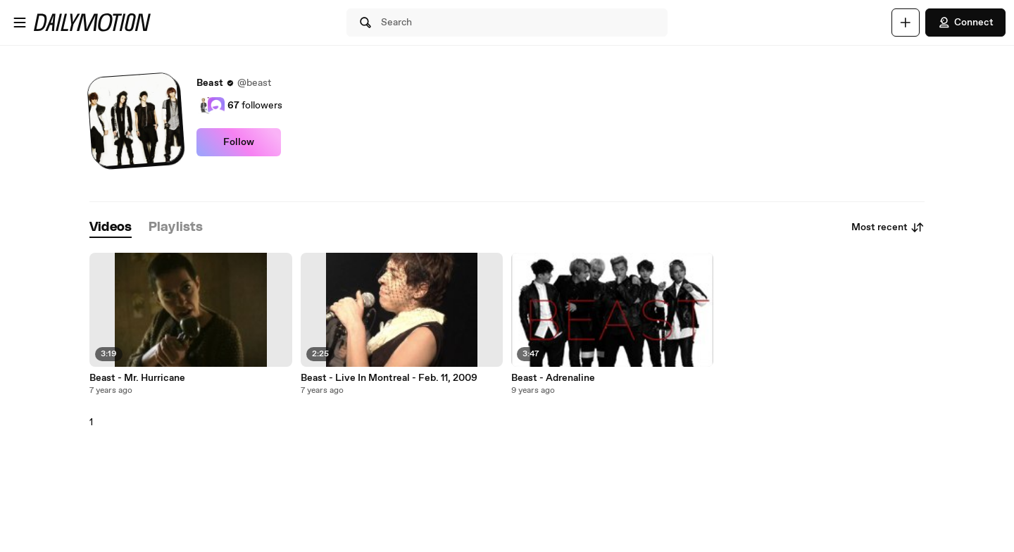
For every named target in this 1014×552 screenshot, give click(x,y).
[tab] (110, 228)
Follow (238, 142)
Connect (965, 22)
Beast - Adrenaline (553, 378)
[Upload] (905, 22)
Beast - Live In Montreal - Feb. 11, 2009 (389, 378)
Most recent (888, 227)
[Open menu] (19, 22)
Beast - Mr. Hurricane (137, 378)
